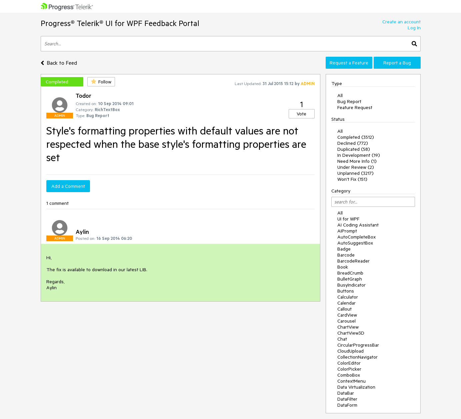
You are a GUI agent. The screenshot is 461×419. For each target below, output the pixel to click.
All (340, 95)
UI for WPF (348, 219)
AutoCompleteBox (356, 237)
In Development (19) (358, 155)
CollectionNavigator (357, 357)
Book (342, 267)
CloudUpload (350, 351)
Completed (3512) (355, 137)
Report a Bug (397, 63)
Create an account (401, 22)
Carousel (346, 321)
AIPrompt (347, 231)
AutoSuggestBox (355, 243)
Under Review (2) (355, 167)
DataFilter (347, 399)
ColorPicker (349, 369)
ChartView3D (350, 333)
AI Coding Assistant (358, 225)
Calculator (347, 297)
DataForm (347, 405)
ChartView (348, 327)
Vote (301, 114)
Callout (344, 309)
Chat (342, 339)
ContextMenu (351, 381)
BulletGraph (349, 279)
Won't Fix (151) (352, 179)
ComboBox (348, 375)
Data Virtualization (356, 387)
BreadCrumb (350, 273)
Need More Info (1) (357, 161)
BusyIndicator (351, 285)
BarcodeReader (353, 261)
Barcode (346, 255)
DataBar (345, 393)
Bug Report (349, 101)
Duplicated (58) (353, 149)
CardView (347, 315)
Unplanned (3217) (355, 173)
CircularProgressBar (358, 345)
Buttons (345, 291)
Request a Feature (349, 63)
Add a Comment (68, 186)
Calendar (346, 303)
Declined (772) (352, 143)
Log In (414, 28)
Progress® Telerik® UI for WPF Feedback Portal (120, 23)
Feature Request (354, 107)
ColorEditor (349, 363)
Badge (344, 249)
